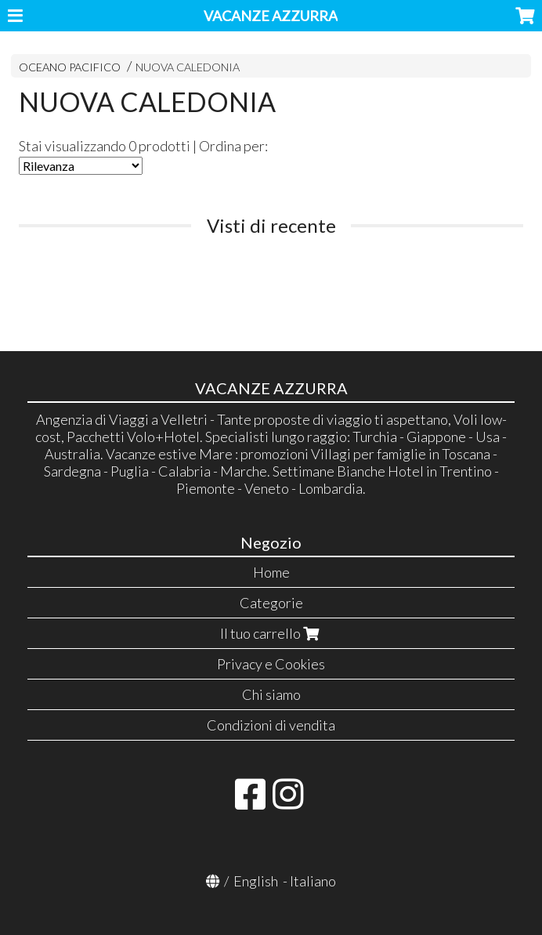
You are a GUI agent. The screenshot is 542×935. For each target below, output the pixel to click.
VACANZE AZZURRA (271, 15)
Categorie (271, 602)
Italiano (313, 881)
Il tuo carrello (271, 633)
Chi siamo (271, 694)
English (255, 881)
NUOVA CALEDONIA (188, 67)
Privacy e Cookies (271, 663)
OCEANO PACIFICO (70, 67)
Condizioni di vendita (271, 725)
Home (271, 572)
